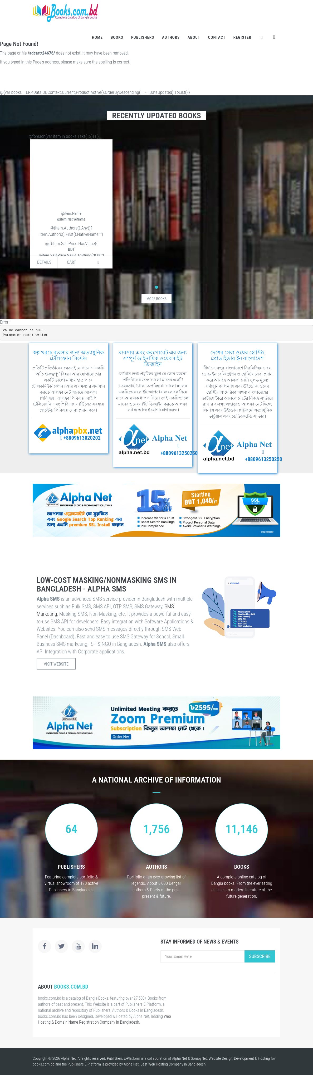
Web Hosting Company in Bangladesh (177, 1064)
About (194, 37)
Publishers (142, 37)
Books (117, 37)
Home (97, 37)
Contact (217, 37)
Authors (171, 37)
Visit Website (56, 664)
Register (242, 37)
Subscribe (260, 956)
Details (44, 262)
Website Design (220, 1058)
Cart (71, 262)
